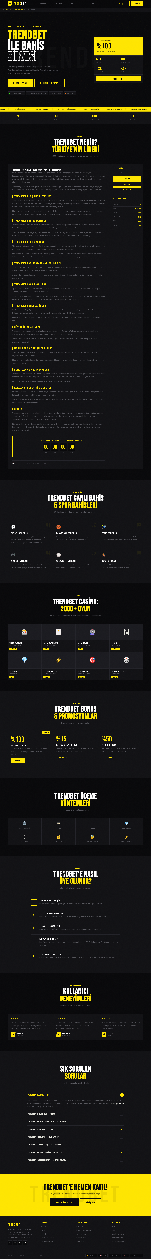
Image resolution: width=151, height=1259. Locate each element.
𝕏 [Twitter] (9, 1242)
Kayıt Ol (137, 4)
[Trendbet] (17, 3)
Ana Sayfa (8, 10)
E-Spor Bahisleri (82, 1238)
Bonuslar (81, 3)
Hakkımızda (45, 3)
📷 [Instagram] (15, 1242)
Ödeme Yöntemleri (48, 1238)
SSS (100, 3)
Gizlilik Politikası (118, 1241)
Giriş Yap (122, 4)
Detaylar (63, 760)
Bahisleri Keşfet (49, 83)
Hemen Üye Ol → (64, 1202)
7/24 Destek (127, 192)
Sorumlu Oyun (117, 1238)
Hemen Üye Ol (20, 83)
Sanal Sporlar (81, 1241)
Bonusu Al (18, 763)
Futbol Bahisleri (82, 1227)
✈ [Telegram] (20, 1242)
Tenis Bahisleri (81, 1234)
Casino (70, 3)
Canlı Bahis (59, 3)
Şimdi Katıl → (119, 79)
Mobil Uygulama (47, 1241)
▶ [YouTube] (25, 1242)
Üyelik (92, 3)
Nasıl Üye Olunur (118, 1234)
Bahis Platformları (19, 10)
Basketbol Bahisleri (83, 1231)
